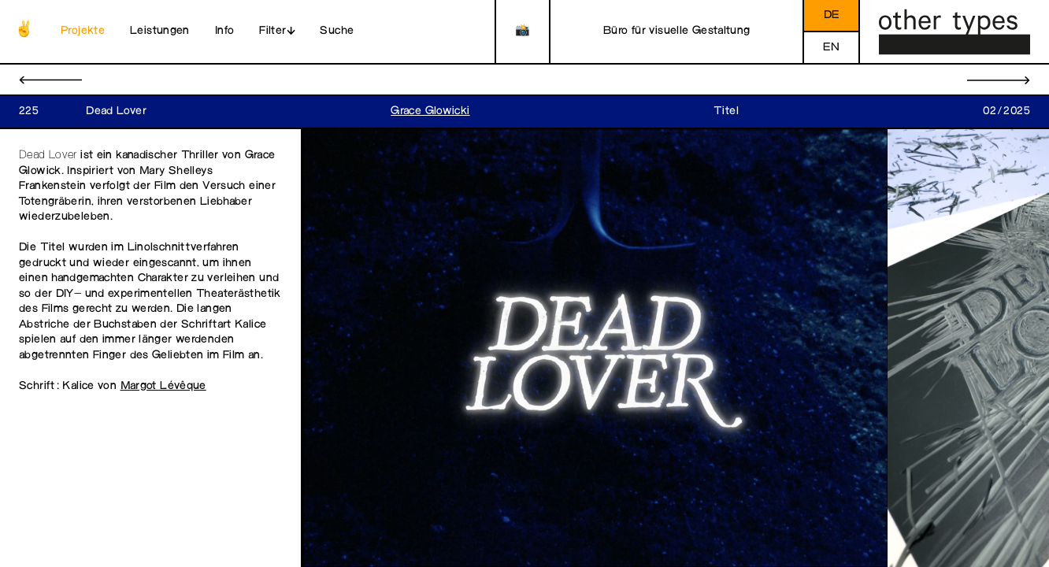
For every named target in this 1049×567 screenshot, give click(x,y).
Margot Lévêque (163, 386)
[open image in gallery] (595, 348)
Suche (337, 31)
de (832, 15)
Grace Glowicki (430, 111)
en (831, 48)
